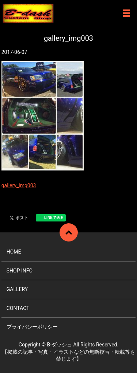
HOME (14, 252)
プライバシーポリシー (32, 327)
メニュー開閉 (126, 13)
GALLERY (17, 289)
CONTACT (18, 308)
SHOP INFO (20, 271)
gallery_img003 (18, 185)
